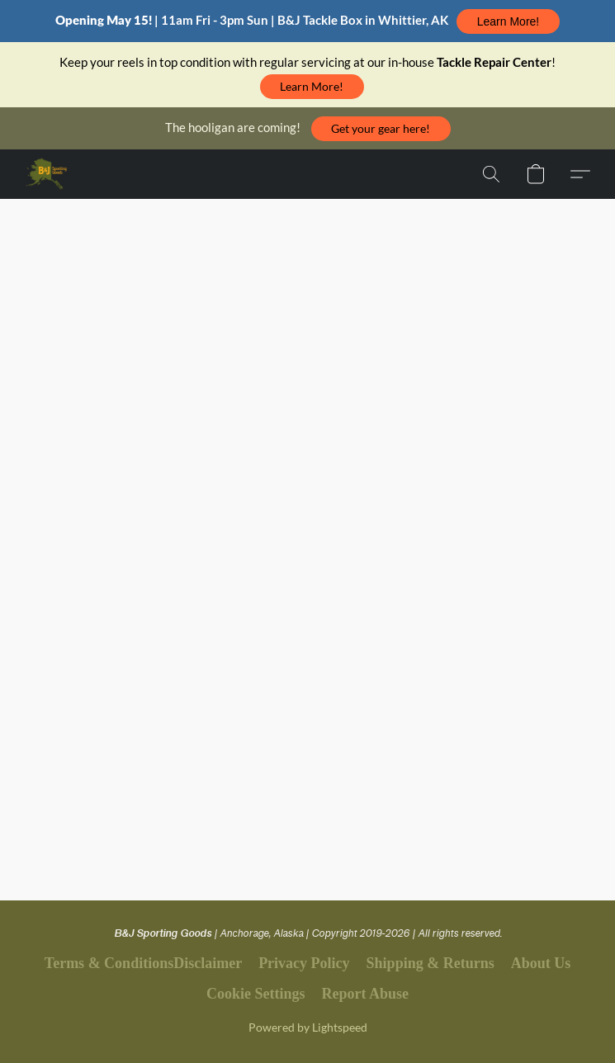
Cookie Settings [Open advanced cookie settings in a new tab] (255, 993)
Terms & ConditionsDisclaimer (143, 963)
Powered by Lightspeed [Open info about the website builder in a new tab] (307, 1027)
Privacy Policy (303, 963)
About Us (541, 963)
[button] (508, 21)
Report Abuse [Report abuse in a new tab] (365, 993)
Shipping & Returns (430, 963)
